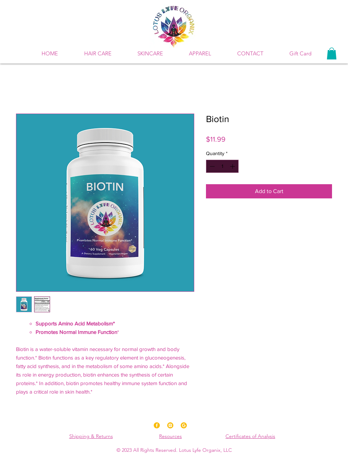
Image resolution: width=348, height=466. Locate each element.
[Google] (184, 425)
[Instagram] (170, 425)
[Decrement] (211, 166)
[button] (150, 54)
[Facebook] (157, 425)
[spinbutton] (222, 166)
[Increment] (233, 166)
